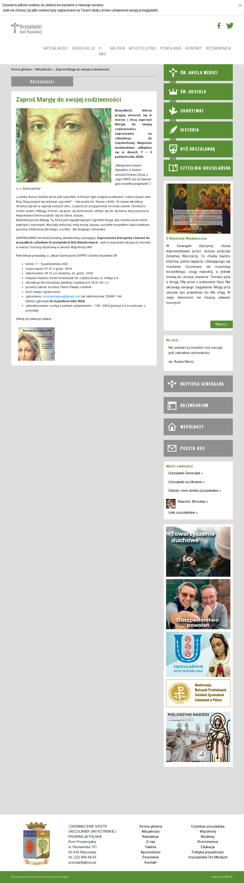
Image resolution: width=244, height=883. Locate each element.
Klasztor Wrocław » (193, 502)
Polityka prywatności (208, 852)
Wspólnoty (208, 832)
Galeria (117, 48)
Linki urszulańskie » (183, 513)
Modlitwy (208, 837)
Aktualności (55, 48)
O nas (102, 51)
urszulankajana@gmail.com (61, 296)
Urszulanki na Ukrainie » (186, 482)
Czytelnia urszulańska (207, 827)
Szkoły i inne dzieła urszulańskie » (194, 491)
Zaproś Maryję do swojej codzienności (82, 69)
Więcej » (221, 324)
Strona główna (21, 69)
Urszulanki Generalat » (185, 473)
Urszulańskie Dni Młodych (208, 857)
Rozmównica (218, 48)
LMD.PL (228, 876)
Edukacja (208, 847)
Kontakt (193, 48)
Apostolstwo (142, 48)
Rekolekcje (83, 48)
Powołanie (171, 48)
